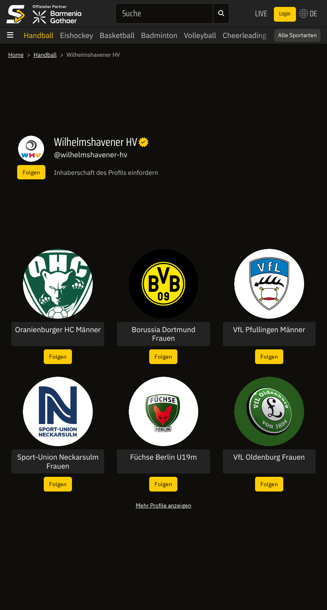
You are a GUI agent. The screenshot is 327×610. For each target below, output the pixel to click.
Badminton (159, 35)
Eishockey (76, 35)
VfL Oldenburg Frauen (269, 457)
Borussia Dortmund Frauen (163, 334)
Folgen (31, 172)
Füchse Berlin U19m (163, 457)
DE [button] (308, 13)
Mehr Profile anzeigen (163, 505)
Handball (39, 35)
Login (285, 13)
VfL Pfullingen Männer (269, 329)
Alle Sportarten (297, 35)
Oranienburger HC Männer (58, 329)
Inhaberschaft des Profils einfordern (106, 173)
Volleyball (200, 35)
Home (16, 54)
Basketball (117, 35)
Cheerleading (245, 35)
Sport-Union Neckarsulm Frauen (58, 461)
